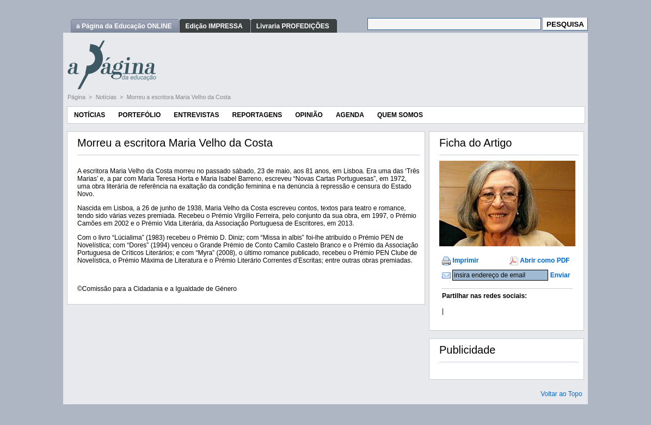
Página (77, 97)
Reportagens (257, 115)
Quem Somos (400, 115)
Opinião (309, 115)
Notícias (107, 97)
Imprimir (465, 260)
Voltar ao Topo (561, 394)
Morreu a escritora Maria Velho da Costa (179, 97)
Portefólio (139, 115)
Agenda (350, 115)
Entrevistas (196, 115)
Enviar (560, 275)
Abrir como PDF (544, 260)
